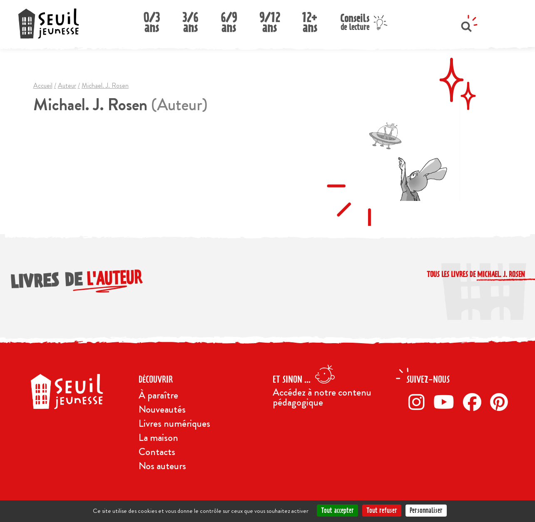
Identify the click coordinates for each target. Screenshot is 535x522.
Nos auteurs (162, 466)
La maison (158, 437)
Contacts (157, 452)
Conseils (354, 21)
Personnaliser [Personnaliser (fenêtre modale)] (426, 510)
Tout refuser (381, 510)
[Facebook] (474, 401)
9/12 (269, 20)
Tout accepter (337, 510)
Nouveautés (162, 409)
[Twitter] (446, 401)
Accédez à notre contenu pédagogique (322, 397)
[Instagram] (418, 401)
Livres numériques (174, 423)
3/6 (190, 20)
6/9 (229, 20)
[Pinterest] (501, 401)
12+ (310, 20)
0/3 (151, 20)
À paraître (158, 395)
